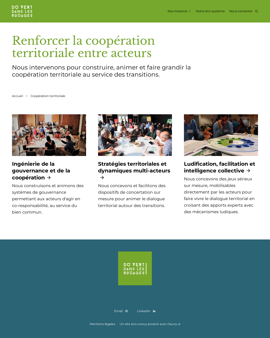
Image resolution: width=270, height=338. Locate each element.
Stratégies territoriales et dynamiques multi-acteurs (134, 167)
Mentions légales (102, 324)
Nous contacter (241, 11)
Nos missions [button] (177, 11)
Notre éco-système (210, 11)
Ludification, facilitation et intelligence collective (219, 167)
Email (118, 311)
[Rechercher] (256, 11)
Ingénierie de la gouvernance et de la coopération (41, 171)
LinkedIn (143, 311)
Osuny (172, 324)
